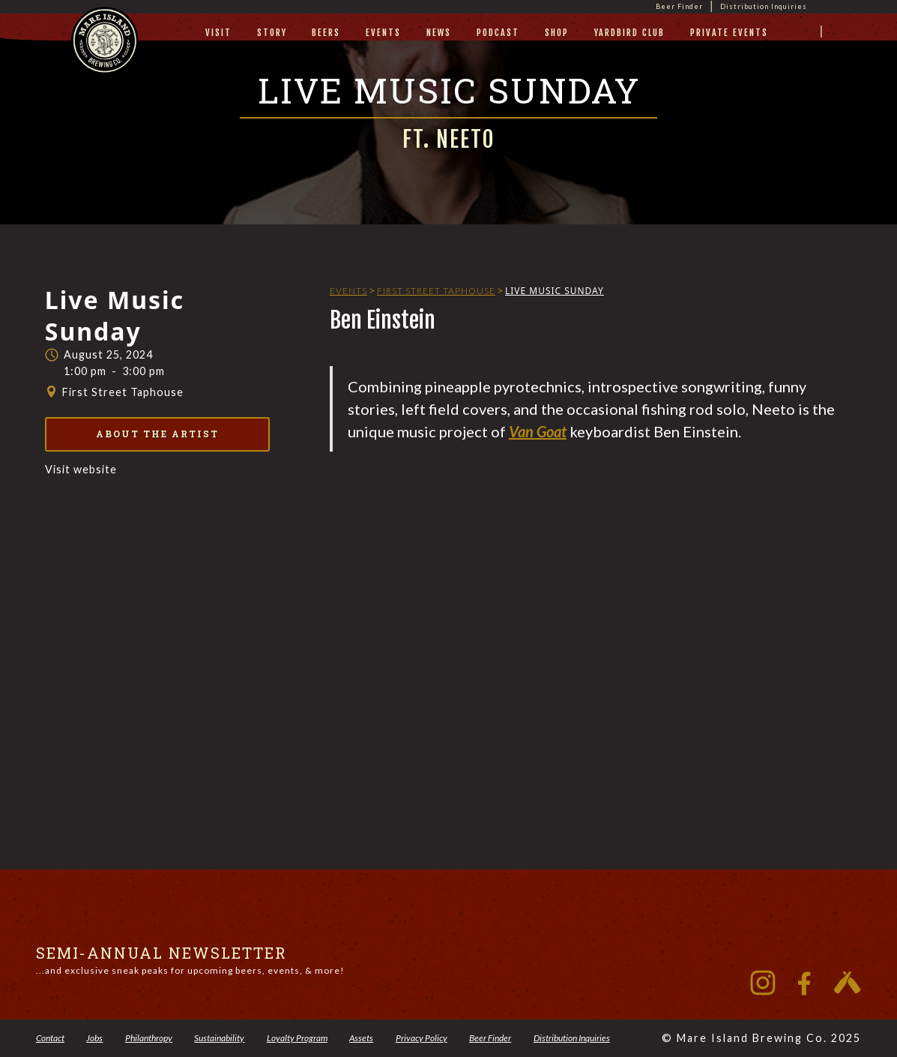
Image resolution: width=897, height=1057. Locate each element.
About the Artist (157, 434)
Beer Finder (679, 6)
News (438, 32)
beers (326, 32)
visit (218, 32)
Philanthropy (148, 1037)
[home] (105, 54)
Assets (361, 1037)
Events (383, 32)
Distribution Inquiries (763, 6)
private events (729, 32)
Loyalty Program (297, 1037)
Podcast (498, 32)
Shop (557, 32)
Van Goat (538, 431)
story (272, 32)
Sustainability (219, 1037)
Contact (50, 1037)
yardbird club (629, 32)
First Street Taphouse (436, 290)
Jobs (94, 1037)
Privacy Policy (421, 1037)
